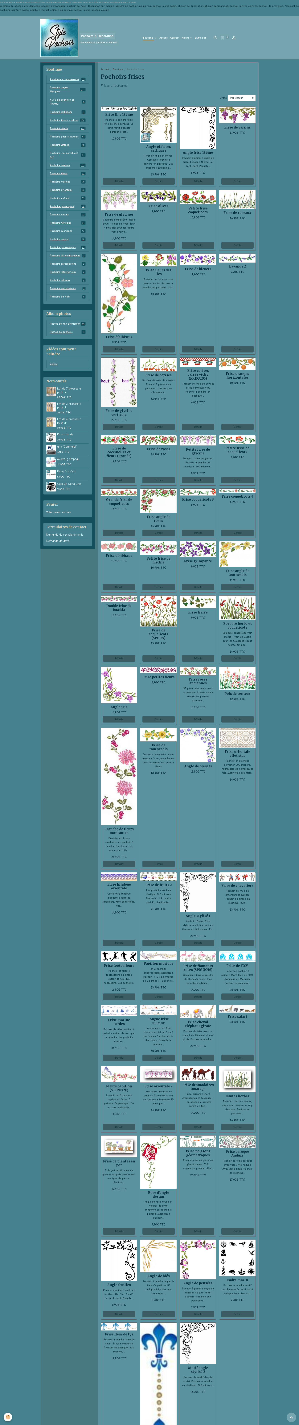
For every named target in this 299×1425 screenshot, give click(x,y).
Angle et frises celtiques (158, 149)
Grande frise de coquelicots (119, 502)
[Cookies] (8, 1417)
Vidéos (54, 364)
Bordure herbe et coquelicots (237, 626)
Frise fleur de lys (119, 1334)
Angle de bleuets (198, 766)
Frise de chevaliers (237, 885)
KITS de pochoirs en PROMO (68, 101)
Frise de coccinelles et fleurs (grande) (119, 452)
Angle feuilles (119, 1285)
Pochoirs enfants (68, 198)
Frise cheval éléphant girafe (198, 1024)
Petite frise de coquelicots (237, 450)
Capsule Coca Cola (69, 484)
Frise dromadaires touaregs (198, 1087)
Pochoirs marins (68, 215)
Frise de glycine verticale (119, 413)
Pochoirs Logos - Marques (68, 89)
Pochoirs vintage (68, 145)
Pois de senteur (237, 694)
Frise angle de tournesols (237, 573)
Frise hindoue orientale (119, 886)
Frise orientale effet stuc (237, 754)
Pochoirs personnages (68, 247)
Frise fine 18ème (119, 114)
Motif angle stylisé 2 (198, 1370)
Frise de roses (158, 449)
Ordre (223, 97)
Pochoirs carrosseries (68, 288)
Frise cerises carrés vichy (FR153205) (198, 374)
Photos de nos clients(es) (68, 324)
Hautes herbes (237, 1096)
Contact (174, 37)
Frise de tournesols (158, 747)
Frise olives (158, 206)
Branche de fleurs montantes (119, 831)
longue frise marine (158, 1021)
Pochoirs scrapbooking (68, 264)
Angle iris (119, 707)
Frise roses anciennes (198, 681)
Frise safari (237, 1016)
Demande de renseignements (64, 534)
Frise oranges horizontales (237, 376)
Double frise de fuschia (119, 608)
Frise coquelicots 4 (237, 496)
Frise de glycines (119, 214)
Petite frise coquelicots (198, 210)
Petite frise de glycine (198, 451)
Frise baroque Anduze (237, 1153)
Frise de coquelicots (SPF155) (158, 634)
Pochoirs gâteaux (68, 280)
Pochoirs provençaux (68, 206)
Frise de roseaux (237, 213)
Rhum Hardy (65, 434)
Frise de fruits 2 (158, 885)
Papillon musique (158, 963)
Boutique (148, 37)
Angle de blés (158, 1276)
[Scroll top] (291, 1417)
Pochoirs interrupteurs (68, 272)
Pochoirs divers (68, 128)
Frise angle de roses (158, 519)
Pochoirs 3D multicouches (68, 256)
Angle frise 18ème (198, 152)
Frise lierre (198, 612)
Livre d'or (200, 37)
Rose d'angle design (158, 1195)
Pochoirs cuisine (68, 239)
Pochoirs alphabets (68, 112)
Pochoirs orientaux (68, 190)
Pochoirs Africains (68, 223)
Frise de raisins (237, 127)
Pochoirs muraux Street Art (68, 155)
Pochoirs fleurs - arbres (68, 120)
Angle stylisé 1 (198, 916)
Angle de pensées (197, 1283)
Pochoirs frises (68, 173)
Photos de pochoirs (68, 332)
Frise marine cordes (119, 1022)
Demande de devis (57, 541)
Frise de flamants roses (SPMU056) (198, 968)
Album (186, 37)
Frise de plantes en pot (119, 1163)
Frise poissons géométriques (198, 1153)
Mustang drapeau (68, 459)
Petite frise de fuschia (158, 560)
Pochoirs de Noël (68, 297)
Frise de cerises (158, 375)
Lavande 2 (237, 266)
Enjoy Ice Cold (66, 471)
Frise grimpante (198, 561)
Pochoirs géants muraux (68, 137)
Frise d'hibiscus (119, 337)
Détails (119, 181)
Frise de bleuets (198, 269)
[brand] (78, 38)
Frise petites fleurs (158, 677)
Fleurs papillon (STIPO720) (119, 1088)
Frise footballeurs (119, 965)
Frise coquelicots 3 (198, 499)
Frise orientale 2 (158, 1086)
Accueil (163, 37)
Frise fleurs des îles (158, 272)
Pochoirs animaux (68, 165)
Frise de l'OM (237, 966)
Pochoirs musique (68, 182)
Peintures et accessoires (68, 79)
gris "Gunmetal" (67, 446)
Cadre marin (237, 1280)
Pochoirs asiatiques (68, 231)
